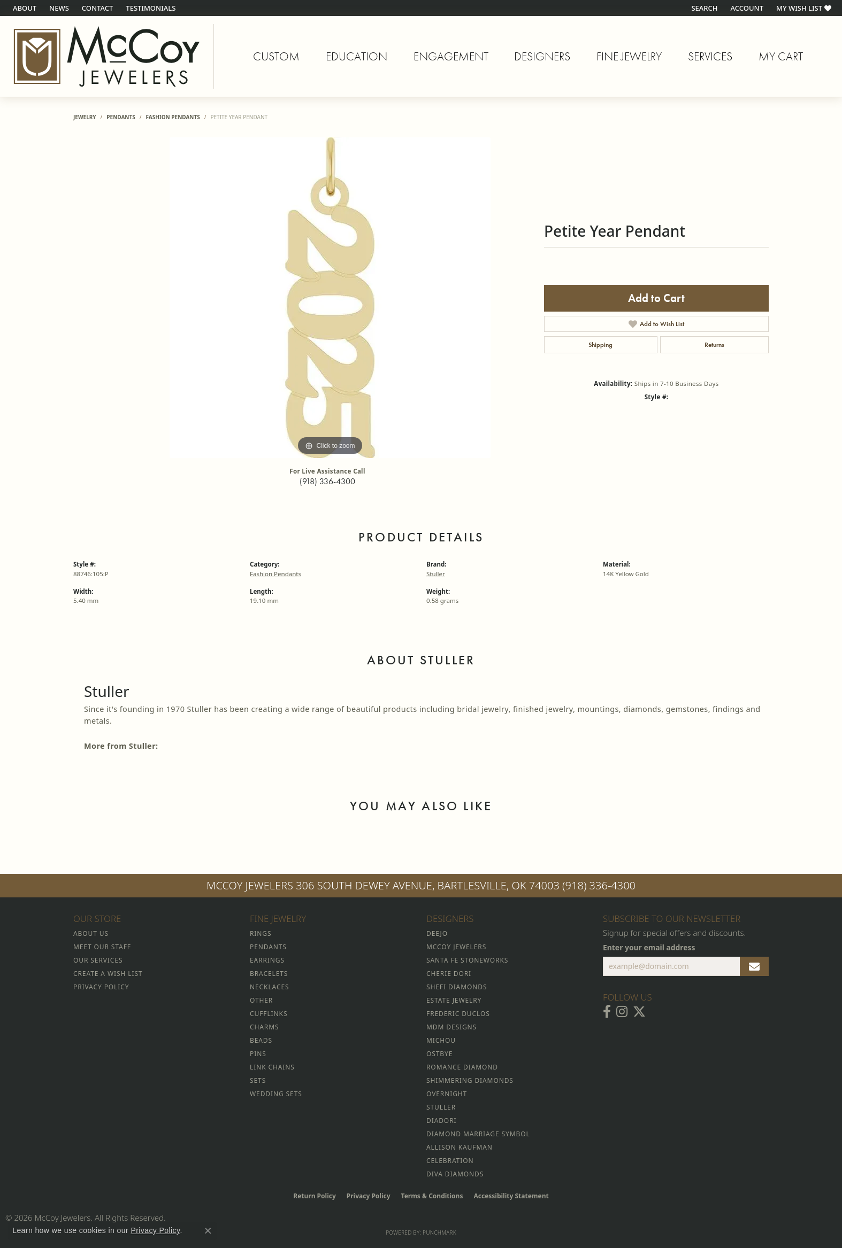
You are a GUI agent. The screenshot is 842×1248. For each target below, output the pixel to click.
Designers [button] (542, 56)
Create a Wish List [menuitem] (107, 973)
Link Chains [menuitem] (272, 1067)
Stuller (435, 574)
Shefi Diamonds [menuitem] (456, 986)
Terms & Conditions (432, 1195)
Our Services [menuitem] (98, 960)
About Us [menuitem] (91, 933)
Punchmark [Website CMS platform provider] (439, 1232)
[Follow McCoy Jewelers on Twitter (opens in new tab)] (639, 1011)
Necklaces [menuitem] (269, 986)
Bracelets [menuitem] (269, 973)
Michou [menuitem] (441, 1040)
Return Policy (314, 1195)
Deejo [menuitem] (437, 933)
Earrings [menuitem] (267, 960)
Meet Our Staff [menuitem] (102, 946)
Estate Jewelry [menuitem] (453, 1000)
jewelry (84, 117)
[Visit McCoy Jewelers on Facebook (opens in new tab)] (607, 1011)
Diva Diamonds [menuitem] (455, 1174)
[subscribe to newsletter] (754, 966)
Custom (276, 56)
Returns (714, 344)
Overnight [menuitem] (446, 1093)
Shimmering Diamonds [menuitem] (470, 1080)
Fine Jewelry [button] (629, 56)
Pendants (120, 117)
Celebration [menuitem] (449, 1160)
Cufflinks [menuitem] (268, 1013)
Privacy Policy (369, 1195)
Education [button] (356, 56)
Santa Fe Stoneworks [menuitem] (467, 960)
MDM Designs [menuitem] (451, 1027)
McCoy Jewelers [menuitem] (456, 946)
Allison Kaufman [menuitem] (459, 1147)
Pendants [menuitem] (268, 946)
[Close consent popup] (208, 1231)
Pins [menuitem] (258, 1053)
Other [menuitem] (261, 1000)
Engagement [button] (451, 56)
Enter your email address (649, 947)
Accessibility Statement (510, 1195)
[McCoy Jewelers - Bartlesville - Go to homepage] (107, 56)
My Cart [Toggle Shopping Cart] (781, 56)
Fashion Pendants (173, 117)
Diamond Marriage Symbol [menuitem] (478, 1133)
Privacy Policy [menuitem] (101, 986)
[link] (23, 8)
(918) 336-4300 (327, 481)
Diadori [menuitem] (441, 1120)
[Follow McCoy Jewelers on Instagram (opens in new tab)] (621, 1011)
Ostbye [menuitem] (439, 1053)
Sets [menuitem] (258, 1080)
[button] (703, 8)
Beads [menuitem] (261, 1040)
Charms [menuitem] (264, 1027)
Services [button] (710, 56)
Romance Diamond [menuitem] (462, 1067)
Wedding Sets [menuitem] (276, 1093)
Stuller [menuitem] (441, 1107)
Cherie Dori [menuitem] (448, 973)
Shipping (600, 344)
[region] (330, 297)
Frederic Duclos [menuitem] (458, 1013)
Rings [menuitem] (260, 933)
